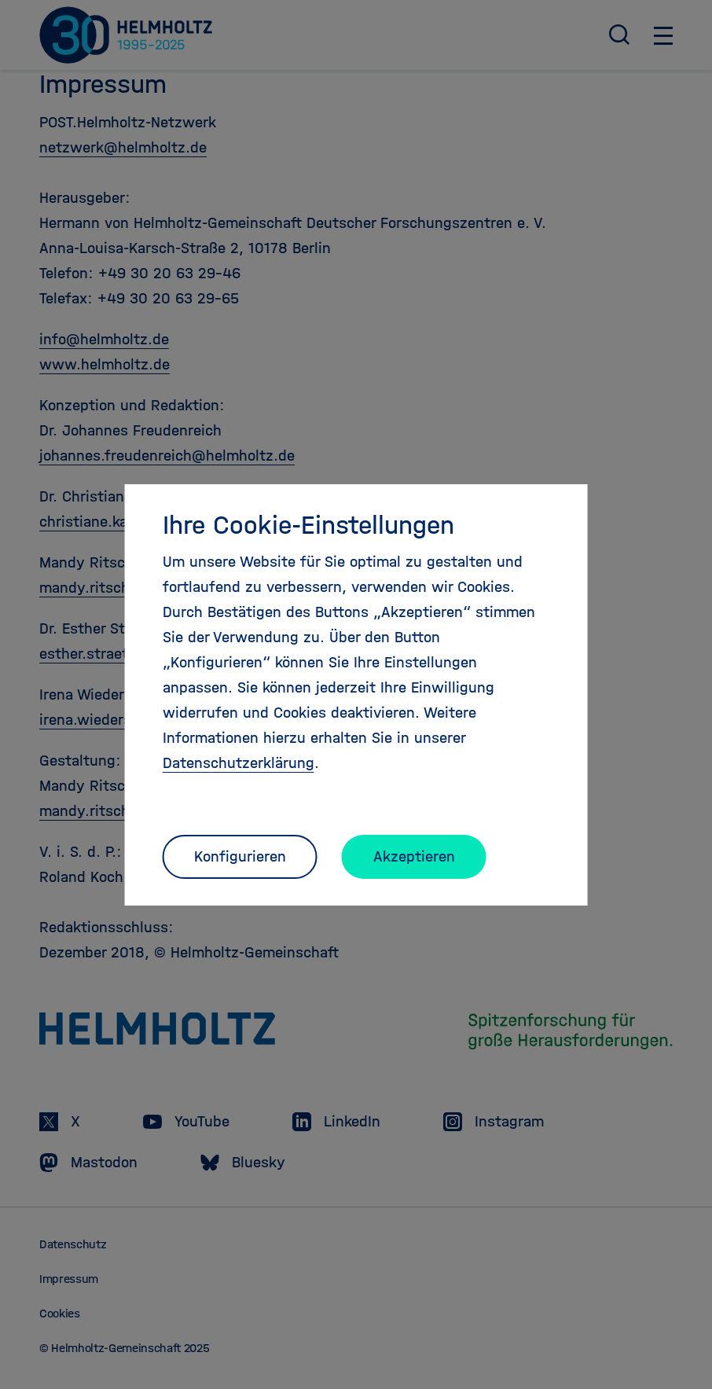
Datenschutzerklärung (238, 763)
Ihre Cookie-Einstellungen (308, 525)
